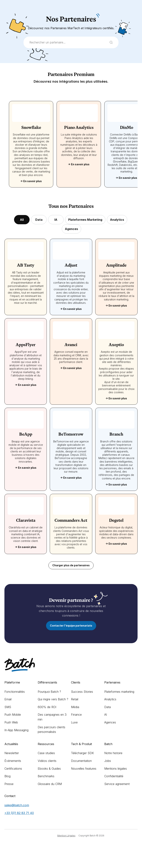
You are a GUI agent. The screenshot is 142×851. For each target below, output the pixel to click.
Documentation (81, 761)
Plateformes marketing (119, 691)
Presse (8, 784)
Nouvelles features (83, 768)
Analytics (110, 699)
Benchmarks (46, 776)
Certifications (13, 768)
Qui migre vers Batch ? (53, 699)
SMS (7, 707)
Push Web (11, 722)
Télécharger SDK (82, 753)
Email (7, 699)
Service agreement (117, 784)
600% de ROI (47, 707)
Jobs (107, 761)
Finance (76, 714)
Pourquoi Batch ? (49, 691)
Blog (7, 776)
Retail (74, 699)
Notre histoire (113, 753)
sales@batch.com (16, 805)
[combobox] (71, 42)
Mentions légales (115, 768)
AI (105, 714)
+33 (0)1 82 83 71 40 (19, 813)
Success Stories (82, 691)
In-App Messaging (16, 730)
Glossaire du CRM (50, 784)
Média (75, 707)
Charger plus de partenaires (71, 565)
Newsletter (11, 753)
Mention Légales (66, 835)
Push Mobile (12, 714)
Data (107, 707)
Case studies (46, 753)
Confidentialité (113, 776)
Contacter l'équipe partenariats (71, 625)
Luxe (74, 722)
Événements (12, 761)
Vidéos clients (47, 761)
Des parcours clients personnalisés (51, 729)
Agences (110, 722)
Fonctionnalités (14, 691)
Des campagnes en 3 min (52, 717)
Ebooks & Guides (49, 768)
